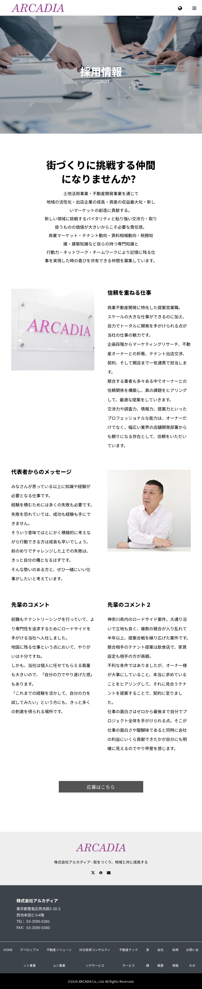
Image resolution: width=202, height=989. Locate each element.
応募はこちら (101, 787)
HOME (8, 949)
